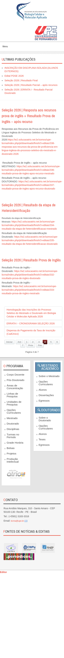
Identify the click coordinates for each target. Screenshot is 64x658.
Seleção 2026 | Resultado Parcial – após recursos (30, 85)
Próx (30, 345)
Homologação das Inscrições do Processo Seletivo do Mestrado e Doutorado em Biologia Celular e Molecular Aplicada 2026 (31, 313)
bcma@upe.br (17, 521)
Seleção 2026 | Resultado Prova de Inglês (31, 260)
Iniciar (9, 342)
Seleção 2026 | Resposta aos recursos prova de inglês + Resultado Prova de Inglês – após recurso (29, 115)
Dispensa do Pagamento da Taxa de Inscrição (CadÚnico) (30, 332)
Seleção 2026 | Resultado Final (21, 80)
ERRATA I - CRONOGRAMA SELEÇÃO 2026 (30, 323)
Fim (40, 345)
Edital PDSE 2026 (14, 75)
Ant (19, 342)
